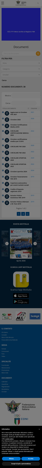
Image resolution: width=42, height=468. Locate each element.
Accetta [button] (30, 459)
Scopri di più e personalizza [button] (21, 464)
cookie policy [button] (9, 439)
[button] (39, 429)
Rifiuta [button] (11, 459)
